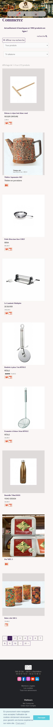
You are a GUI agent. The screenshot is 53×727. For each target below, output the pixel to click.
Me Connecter (28, 703)
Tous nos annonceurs (28, 690)
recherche (42, 36)
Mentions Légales (28, 686)
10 (15, 643)
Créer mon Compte (28, 706)
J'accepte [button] (41, 718)
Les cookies (28, 688)
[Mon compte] (24, 15)
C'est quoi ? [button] (20, 723)
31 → (27, 643)
